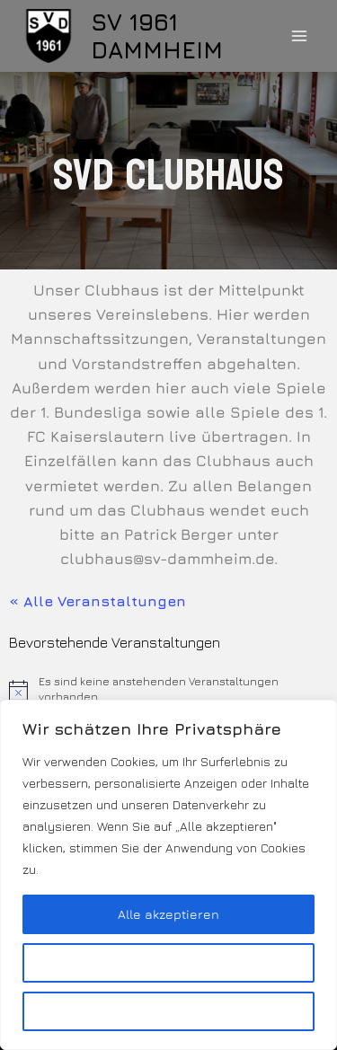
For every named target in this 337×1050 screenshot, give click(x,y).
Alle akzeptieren (168, 914)
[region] (168, 875)
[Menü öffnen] (298, 35)
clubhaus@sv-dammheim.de (167, 559)
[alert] (168, 689)
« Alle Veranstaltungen (97, 601)
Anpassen (168, 962)
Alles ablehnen (168, 1011)
